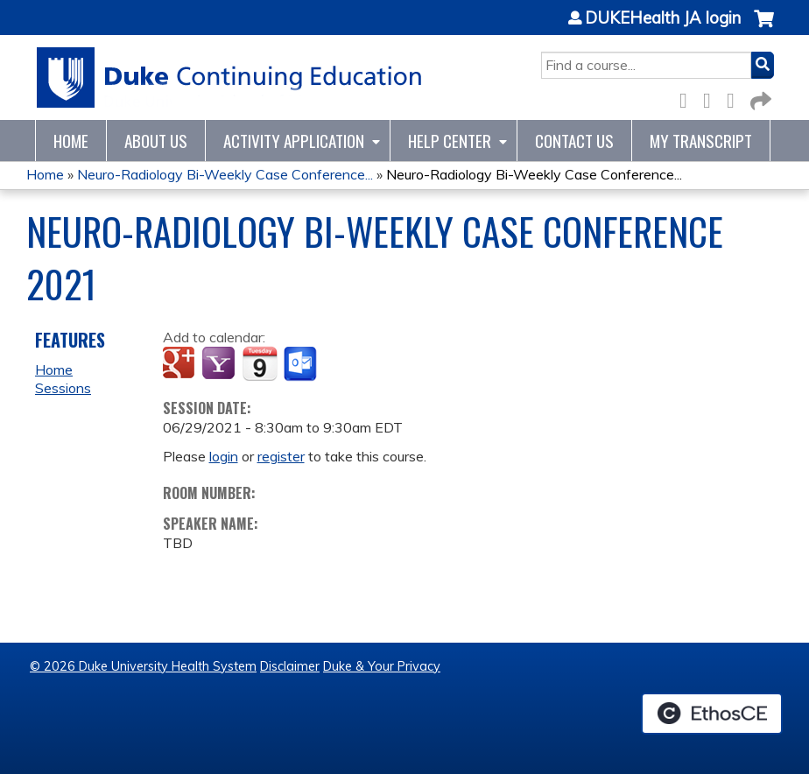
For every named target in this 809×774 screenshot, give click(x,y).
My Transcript (701, 140)
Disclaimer (290, 666)
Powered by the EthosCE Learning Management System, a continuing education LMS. (712, 714)
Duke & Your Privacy (381, 666)
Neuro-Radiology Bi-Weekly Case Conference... (225, 174)
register (281, 456)
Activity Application (293, 140)
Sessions (63, 388)
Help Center (449, 140)
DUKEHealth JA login (663, 18)
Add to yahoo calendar (220, 364)
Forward (759, 98)
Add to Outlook (302, 364)
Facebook (688, 98)
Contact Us (574, 140)
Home (70, 140)
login (223, 456)
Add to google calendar (181, 364)
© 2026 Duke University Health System (143, 666)
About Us (155, 140)
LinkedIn (735, 98)
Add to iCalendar (260, 363)
